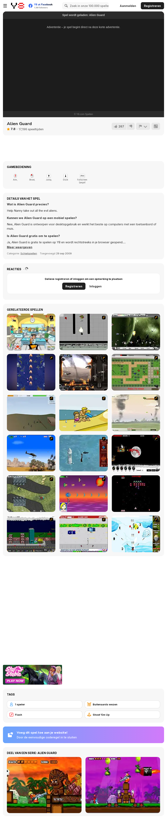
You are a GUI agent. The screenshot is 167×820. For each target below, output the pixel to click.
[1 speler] (44, 704)
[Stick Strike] (136, 372)
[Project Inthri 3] (83, 493)
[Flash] (44, 715)
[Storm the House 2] (31, 412)
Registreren (152, 6)
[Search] (65, 5)
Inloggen (95, 286)
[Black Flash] (83, 332)
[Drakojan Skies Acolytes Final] (83, 372)
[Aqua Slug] (83, 412)
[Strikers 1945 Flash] (31, 372)
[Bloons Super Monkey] (136, 534)
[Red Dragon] (136, 453)
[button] (20, 247)
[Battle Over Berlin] (136, 412)
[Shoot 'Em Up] (122, 715)
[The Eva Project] (136, 332)
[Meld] (143, 126)
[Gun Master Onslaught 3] (31, 534)
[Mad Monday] (83, 534)
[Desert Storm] (31, 453)
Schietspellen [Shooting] (28, 253)
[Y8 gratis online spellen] (17, 6)
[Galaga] (136, 493)
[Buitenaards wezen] (122, 704)
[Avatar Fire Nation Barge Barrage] (83, 453)
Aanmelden (128, 6)
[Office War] (31, 332)
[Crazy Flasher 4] (31, 493)
